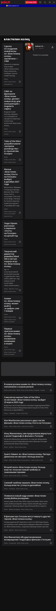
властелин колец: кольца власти (19, 460)
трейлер (12, 413)
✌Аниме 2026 (31, 2)
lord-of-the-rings (9, 350)
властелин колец (10, 82)
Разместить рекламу (40, 55)
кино (6, 209)
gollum (11, 447)
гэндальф (12, 543)
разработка (8, 84)
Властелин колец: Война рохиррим (10, 321)
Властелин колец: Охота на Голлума (10, 213)
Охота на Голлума (10, 244)
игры (6, 79)
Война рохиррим (14, 509)
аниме (42, 390)
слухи (6, 134)
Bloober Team (13, 289)
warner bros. (8, 216)
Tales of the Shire (10, 160)
